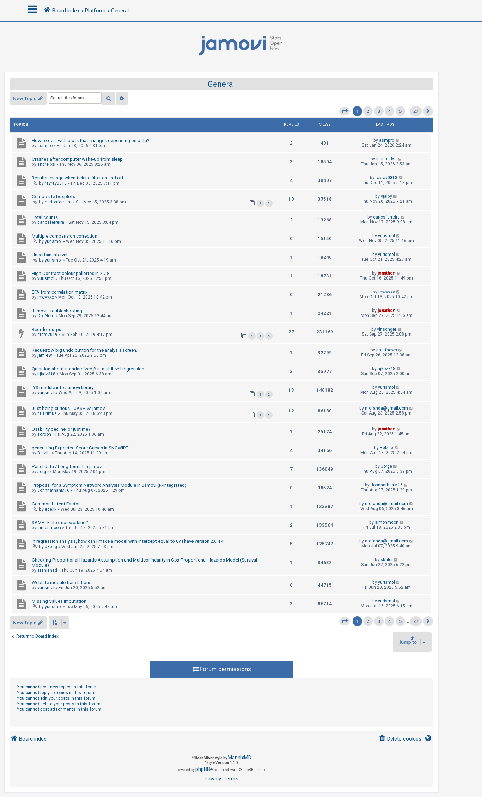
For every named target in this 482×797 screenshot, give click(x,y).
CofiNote (45, 315)
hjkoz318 (46, 374)
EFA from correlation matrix (60, 292)
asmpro (45, 145)
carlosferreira (58, 202)
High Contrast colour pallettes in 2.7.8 (70, 273)
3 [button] (379, 111)
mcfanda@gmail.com (386, 408)
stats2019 (47, 334)
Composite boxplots (53, 196)
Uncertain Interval (49, 254)
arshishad (47, 570)
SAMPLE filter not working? (60, 522)
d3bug (51, 546)
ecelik (50, 509)
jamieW (44, 355)
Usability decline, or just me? (61, 429)
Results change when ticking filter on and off (77, 177)
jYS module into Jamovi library (62, 387)
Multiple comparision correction (64, 236)
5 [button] (400, 111)
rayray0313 (56, 183)
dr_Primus (47, 413)
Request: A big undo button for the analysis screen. (84, 350)
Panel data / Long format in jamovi (67, 466)
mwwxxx (45, 297)
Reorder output (47, 329)
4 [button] (389, 111)
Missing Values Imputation (59, 601)
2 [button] (368, 111)
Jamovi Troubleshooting (57, 310)
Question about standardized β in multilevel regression (88, 369)
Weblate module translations (61, 582)
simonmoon (49, 527)
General (221, 84)
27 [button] (416, 111)
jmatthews (386, 350)
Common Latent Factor (56, 504)
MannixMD (239, 757)
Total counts (45, 217)
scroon (44, 434)
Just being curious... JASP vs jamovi (69, 408)
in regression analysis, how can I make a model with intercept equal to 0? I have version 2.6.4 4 (128, 541)
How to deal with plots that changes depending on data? (91, 140)
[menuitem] (400, 739)
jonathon (386, 273)
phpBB (202, 769)
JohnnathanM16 (53, 490)
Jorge (43, 471)
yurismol (53, 241)
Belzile (44, 452)
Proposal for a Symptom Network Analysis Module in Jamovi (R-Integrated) (109, 485)
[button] (344, 111)
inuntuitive (386, 159)
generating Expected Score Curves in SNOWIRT (80, 447)
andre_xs (46, 164)
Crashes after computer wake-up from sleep (77, 159)
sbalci (386, 559)
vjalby (386, 196)
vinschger (386, 329)
